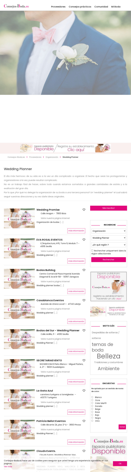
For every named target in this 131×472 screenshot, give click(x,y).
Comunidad (101, 6)
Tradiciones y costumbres (108, 362)
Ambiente (108, 369)
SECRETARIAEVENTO (49, 360)
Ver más (8, 466)
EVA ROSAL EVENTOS (49, 239)
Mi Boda (115, 6)
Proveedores (58, 6)
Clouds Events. (46, 451)
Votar (122, 426)
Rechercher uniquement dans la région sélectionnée (108, 252)
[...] (62, 222)
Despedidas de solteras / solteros (105, 335)
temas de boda (102, 347)
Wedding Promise (48, 209)
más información (76, 230)
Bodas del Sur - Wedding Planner (57, 330)
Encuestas (109, 383)
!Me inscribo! (108, 208)
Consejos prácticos (80, 6)
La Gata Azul (44, 390)
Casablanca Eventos (50, 300)
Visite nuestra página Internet (55, 218)
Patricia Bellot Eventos (51, 421)
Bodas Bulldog (45, 270)
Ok (120, 463)
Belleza (108, 356)
